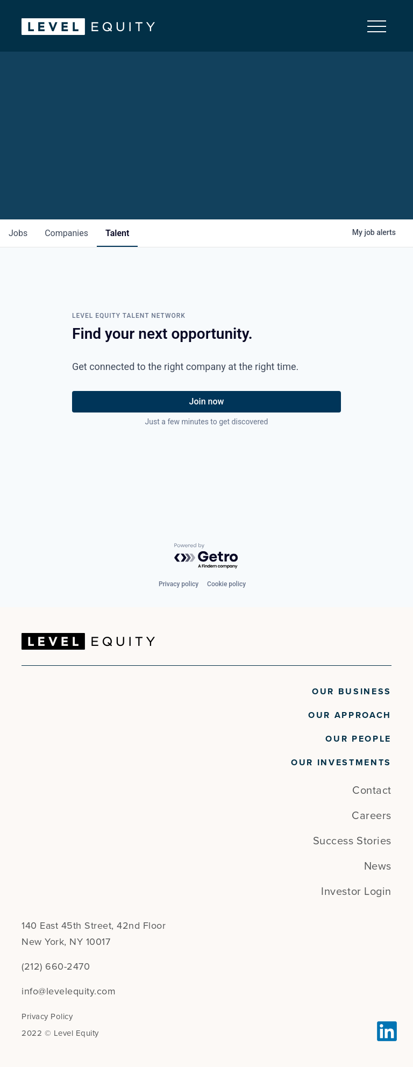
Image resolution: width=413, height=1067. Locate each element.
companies (66, 233)
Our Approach (349, 715)
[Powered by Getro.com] (206, 556)
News (377, 866)
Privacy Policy (47, 1016)
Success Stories (352, 841)
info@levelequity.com (69, 991)
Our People (358, 739)
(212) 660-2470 (56, 966)
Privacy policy (178, 584)
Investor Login (356, 891)
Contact (371, 790)
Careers (371, 815)
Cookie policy (226, 584)
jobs (18, 233)
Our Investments (341, 762)
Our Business (351, 691)
